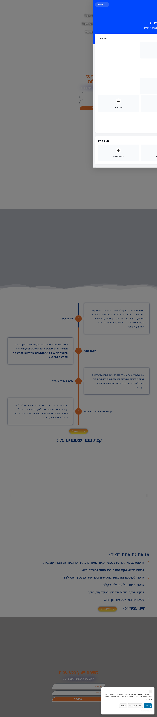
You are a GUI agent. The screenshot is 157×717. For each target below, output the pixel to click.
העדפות (121, 705)
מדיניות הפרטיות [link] (146, 711)
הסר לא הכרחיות (134, 705)
